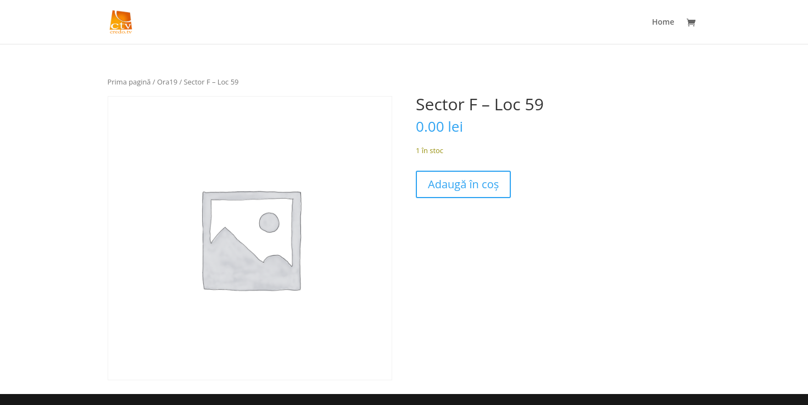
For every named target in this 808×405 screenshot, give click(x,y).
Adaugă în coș (463, 184)
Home (663, 22)
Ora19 (167, 82)
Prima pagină (129, 82)
